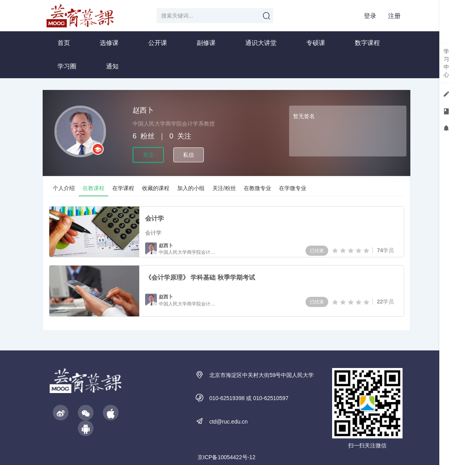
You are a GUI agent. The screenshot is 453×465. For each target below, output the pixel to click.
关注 (148, 155)
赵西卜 (166, 245)
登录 (370, 16)
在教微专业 (257, 188)
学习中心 (446, 63)
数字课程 (367, 42)
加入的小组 (191, 188)
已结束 (317, 250)
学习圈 (67, 66)
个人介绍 (64, 188)
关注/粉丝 (224, 188)
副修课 (206, 42)
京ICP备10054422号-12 (226, 457)
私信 (188, 155)
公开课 (157, 42)
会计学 (154, 218)
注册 (394, 16)
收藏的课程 (155, 188)
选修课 (109, 42)
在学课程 (123, 188)
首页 (64, 42)
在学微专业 (292, 188)
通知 (112, 66)
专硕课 (315, 42)
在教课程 (93, 188)
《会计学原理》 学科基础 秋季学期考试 (200, 277)
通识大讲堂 (261, 42)
